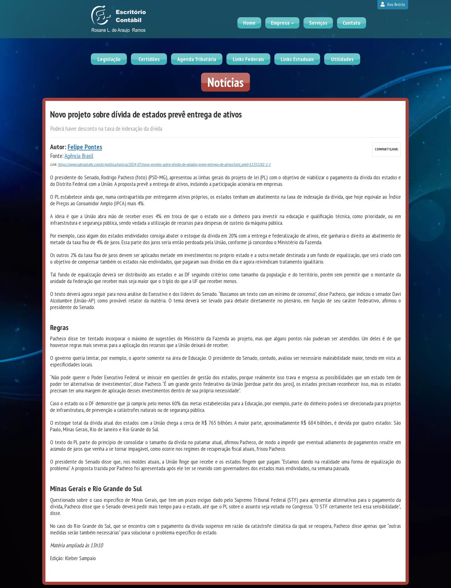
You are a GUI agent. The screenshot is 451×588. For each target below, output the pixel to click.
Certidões (149, 59)
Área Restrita (393, 4)
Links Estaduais (297, 59)
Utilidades (342, 59)
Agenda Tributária (196, 59)
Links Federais (248, 59)
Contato (351, 22)
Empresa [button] (282, 22)
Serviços (318, 22)
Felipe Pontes (85, 146)
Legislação (109, 59)
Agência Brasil (79, 156)
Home (249, 22)
